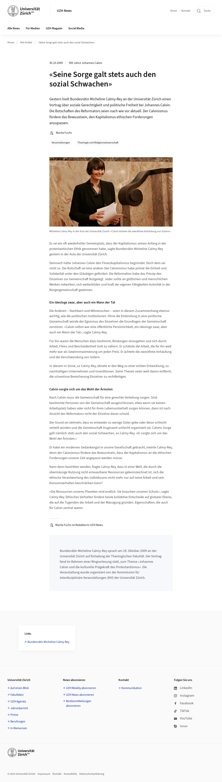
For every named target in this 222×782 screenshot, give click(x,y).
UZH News (64, 10)
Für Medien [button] (33, 28)
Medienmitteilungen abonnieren (78, 703)
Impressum (44, 774)
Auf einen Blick (19, 688)
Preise (14, 715)
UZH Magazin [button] (54, 28)
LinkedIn (183, 688)
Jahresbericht (19, 708)
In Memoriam (18, 728)
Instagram (184, 695)
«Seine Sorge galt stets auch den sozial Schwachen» (66, 42)
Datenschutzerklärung (91, 774)
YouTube (183, 718)
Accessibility (70, 774)
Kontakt (185, 11)
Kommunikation (131, 688)
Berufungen (17, 721)
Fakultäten (17, 695)
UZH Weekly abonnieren (81, 688)
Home (173, 11)
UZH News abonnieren (80, 695)
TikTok (181, 711)
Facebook (184, 703)
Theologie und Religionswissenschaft (97, 143)
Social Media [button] (76, 28)
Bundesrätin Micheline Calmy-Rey (48, 642)
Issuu (181, 726)
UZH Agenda (18, 701)
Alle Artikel (26, 42)
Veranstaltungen (61, 143)
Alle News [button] (13, 28)
